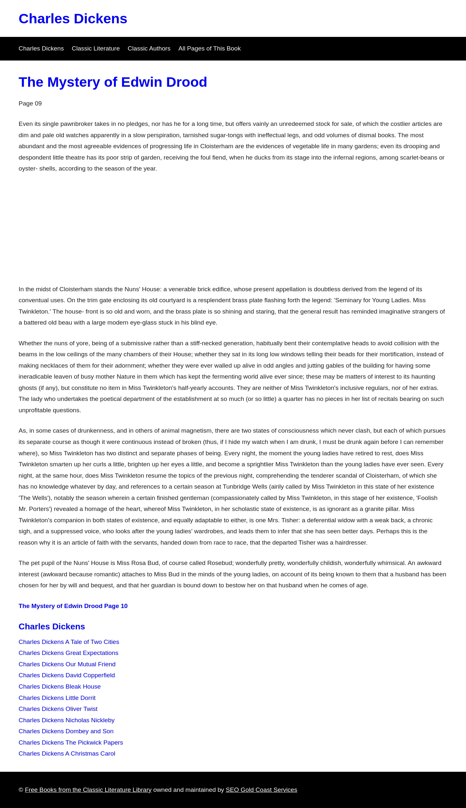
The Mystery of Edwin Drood (113, 82)
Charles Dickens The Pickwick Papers (71, 742)
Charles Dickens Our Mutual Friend (67, 664)
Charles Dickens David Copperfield (67, 675)
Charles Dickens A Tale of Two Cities (69, 641)
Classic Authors (149, 48)
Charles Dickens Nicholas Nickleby (67, 720)
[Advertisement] (233, 229)
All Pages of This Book (209, 48)
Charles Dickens (73, 18)
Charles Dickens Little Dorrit (57, 697)
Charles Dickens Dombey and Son (66, 731)
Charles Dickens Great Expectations (68, 652)
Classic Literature (96, 48)
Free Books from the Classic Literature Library (88, 789)
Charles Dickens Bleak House (60, 686)
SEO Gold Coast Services (261, 789)
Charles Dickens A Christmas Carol (67, 753)
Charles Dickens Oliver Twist (58, 708)
